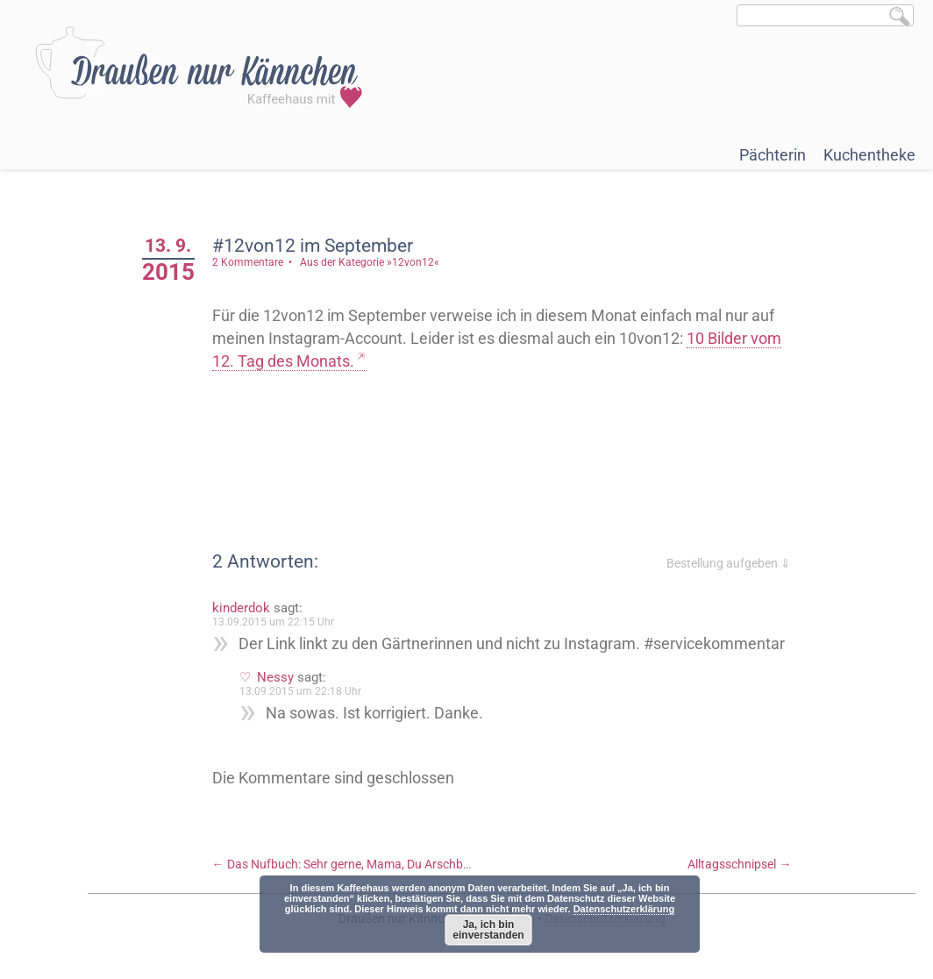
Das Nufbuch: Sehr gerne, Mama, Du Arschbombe (353, 864)
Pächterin (772, 155)
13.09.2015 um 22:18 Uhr (300, 691)
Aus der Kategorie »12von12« (369, 262)
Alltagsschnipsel (739, 864)
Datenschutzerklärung (624, 909)
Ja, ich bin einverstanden (487, 929)
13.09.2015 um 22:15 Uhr (273, 622)
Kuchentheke (869, 155)
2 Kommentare (247, 262)
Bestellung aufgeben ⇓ (728, 563)
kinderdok (241, 608)
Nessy (275, 677)
